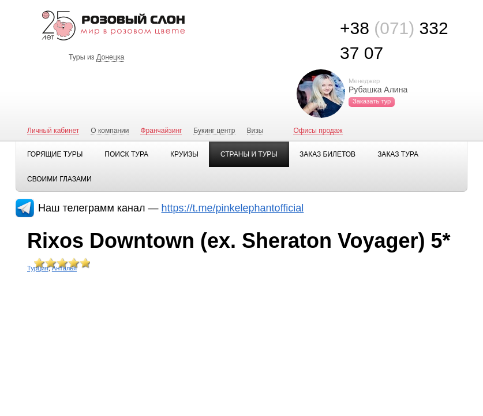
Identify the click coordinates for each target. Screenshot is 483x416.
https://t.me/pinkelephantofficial (233, 208)
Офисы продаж (317, 131)
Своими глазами (59, 179)
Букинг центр (214, 131)
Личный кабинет (53, 131)
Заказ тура (397, 154)
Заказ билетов (327, 154)
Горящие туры (55, 154)
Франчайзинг (161, 131)
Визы (255, 131)
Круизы (184, 154)
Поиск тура (126, 154)
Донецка (110, 57)
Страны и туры (249, 154)
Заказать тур (372, 101)
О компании (110, 131)
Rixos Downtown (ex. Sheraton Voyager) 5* (238, 240)
